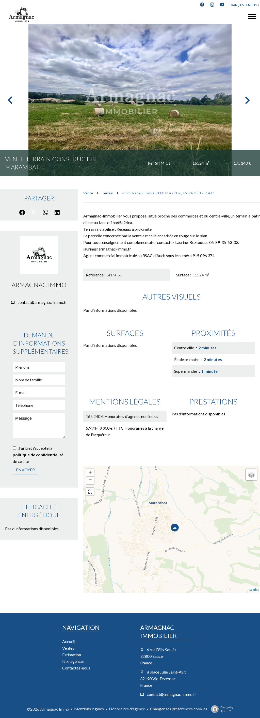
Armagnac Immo (39, 284)
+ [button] (90, 473)
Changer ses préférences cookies (178, 708)
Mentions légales (89, 708)
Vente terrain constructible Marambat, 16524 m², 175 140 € (168, 193)
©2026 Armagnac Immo (48, 709)
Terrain (107, 193)
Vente (88, 193)
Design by (220, 709)
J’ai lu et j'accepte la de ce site (38, 455)
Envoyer (25, 469)
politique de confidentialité (38, 454)
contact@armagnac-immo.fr (42, 302)
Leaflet (254, 589)
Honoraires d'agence (127, 708)
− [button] (90, 480)
